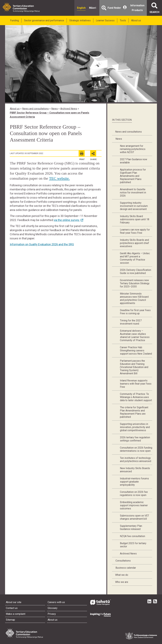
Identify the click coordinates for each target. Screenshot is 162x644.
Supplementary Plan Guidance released (131, 527)
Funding (14, 20)
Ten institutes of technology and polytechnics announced (135, 459)
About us (136, 20)
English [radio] (81, 7)
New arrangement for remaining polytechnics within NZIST (132, 149)
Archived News (68, 108)
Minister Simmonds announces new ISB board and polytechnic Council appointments (134, 298)
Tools (123, 20)
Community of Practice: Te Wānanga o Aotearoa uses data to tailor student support (136, 397)
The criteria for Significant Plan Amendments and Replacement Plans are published (134, 412)
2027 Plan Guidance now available (133, 161)
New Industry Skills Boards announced (135, 470)
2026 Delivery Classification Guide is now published (135, 271)
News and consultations (35, 108)
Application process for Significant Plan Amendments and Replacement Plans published (133, 176)
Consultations (123, 560)
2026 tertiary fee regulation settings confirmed (135, 439)
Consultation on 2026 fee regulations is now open (134, 493)
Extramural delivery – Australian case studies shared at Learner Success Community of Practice (135, 335)
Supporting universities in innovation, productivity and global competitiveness (135, 427)
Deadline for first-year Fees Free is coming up (135, 312)
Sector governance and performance (44, 20)
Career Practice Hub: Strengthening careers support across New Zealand (136, 350)
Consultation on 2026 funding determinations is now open (136, 449)
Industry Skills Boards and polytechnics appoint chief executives (134, 243)
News (54, 108)
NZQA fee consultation (132, 536)
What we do (121, 574)
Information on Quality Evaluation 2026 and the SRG (42, 244)
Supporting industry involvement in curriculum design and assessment (134, 206)
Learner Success (105, 20)
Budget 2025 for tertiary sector (133, 545)
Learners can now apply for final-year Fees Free (135, 231)
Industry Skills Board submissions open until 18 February (134, 219)
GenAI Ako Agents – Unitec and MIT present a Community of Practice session (135, 258)
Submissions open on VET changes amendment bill (134, 517)
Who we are (121, 581)
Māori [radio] (92, 7)
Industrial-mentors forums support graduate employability (134, 481)
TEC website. (59, 178)
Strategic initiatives (80, 20)
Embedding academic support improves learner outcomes (134, 505)
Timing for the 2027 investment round (131, 322)
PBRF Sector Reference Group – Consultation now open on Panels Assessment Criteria (49, 114)
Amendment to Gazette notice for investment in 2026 (133, 192)
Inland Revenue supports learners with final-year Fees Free (135, 383)
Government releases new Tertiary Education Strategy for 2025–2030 (135, 283)
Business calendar (125, 567)
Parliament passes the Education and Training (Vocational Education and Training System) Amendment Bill (134, 367)
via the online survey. (67, 220)
